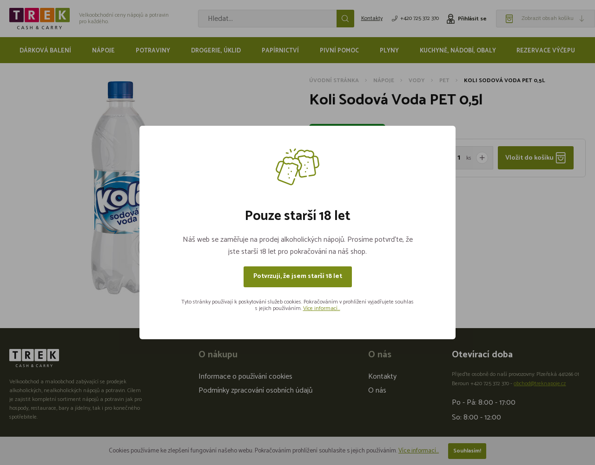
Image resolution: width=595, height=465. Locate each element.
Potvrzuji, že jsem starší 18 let (297, 276)
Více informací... (321, 308)
